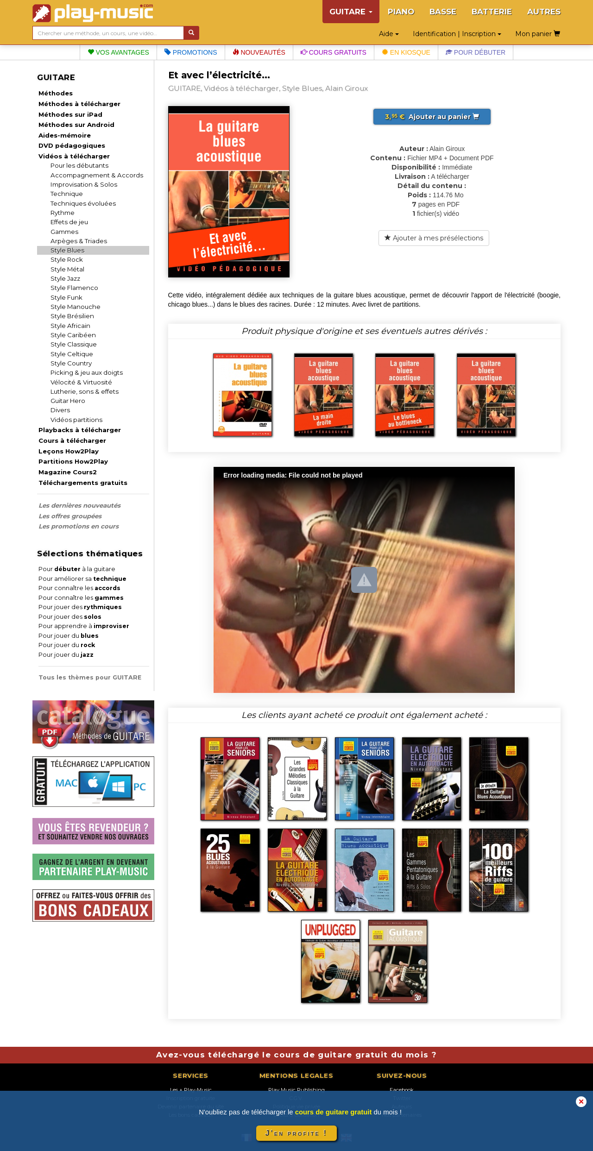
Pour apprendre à (83, 626)
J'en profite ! (296, 1133)
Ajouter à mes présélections (434, 238)
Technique (66, 193)
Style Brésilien (72, 316)
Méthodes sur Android (76, 124)
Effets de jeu (69, 222)
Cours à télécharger (72, 440)
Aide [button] (389, 34)
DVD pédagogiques (71, 145)
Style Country (71, 363)
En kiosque (406, 52)
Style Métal (67, 269)
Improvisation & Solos (83, 184)
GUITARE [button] (350, 11)
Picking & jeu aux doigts (86, 372)
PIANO (401, 11)
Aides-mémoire (64, 135)
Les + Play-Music (191, 1090)
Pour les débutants (79, 165)
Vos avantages (118, 52)
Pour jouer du (68, 635)
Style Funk (66, 297)
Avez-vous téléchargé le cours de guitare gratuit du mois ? (296, 1054)
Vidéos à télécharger (74, 156)
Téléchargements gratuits (82, 482)
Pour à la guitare (76, 569)
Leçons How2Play (68, 451)
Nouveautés (259, 52)
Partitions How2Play (73, 461)
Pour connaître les (79, 588)
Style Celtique (71, 354)
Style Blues (67, 250)
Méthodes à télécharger (79, 103)
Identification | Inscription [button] (457, 34)
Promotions (190, 52)
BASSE (442, 11)
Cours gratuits (333, 52)
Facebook (402, 1090)
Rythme (62, 212)
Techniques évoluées (83, 203)
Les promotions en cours (78, 526)
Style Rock (66, 259)
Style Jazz (65, 278)
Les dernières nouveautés (79, 505)
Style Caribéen (73, 335)
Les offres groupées (69, 516)
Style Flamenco (74, 287)
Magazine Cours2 (67, 472)
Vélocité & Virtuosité (81, 382)
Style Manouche (75, 306)
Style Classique (73, 344)
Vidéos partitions (76, 419)
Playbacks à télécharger (79, 430)
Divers (60, 410)
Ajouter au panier (432, 117)
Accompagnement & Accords (96, 175)
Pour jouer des (80, 607)
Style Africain (70, 325)
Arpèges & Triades (78, 241)
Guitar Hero (67, 400)
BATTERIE (492, 11)
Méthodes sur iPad (70, 114)
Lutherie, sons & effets (84, 391)
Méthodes (55, 93)
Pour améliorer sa (82, 578)
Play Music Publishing (296, 1090)
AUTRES (544, 11)
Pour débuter (475, 52)
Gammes (64, 231)
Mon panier (537, 34)
